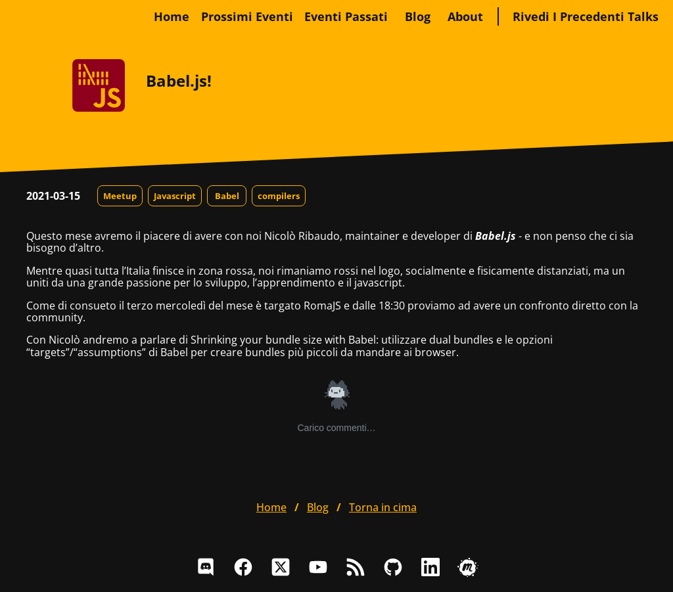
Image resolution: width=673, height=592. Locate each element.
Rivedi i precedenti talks (586, 16)
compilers (279, 196)
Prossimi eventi (247, 16)
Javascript (175, 196)
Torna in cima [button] (383, 507)
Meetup (120, 196)
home (171, 16)
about (465, 16)
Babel (227, 196)
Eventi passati (346, 16)
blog (417, 16)
